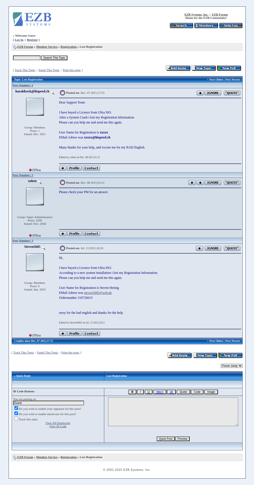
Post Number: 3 (22, 240)
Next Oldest (216, 79)
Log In (19, 39)
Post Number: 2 (22, 175)
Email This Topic (49, 70)
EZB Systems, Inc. (196, 14)
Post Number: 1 (22, 85)
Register (32, 39)
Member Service (46, 46)
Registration (68, 46)
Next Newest (232, 79)
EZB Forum (220, 14)
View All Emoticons (57, 423)
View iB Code (57, 426)
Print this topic (72, 70)
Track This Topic (25, 70)
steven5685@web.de (98, 293)
